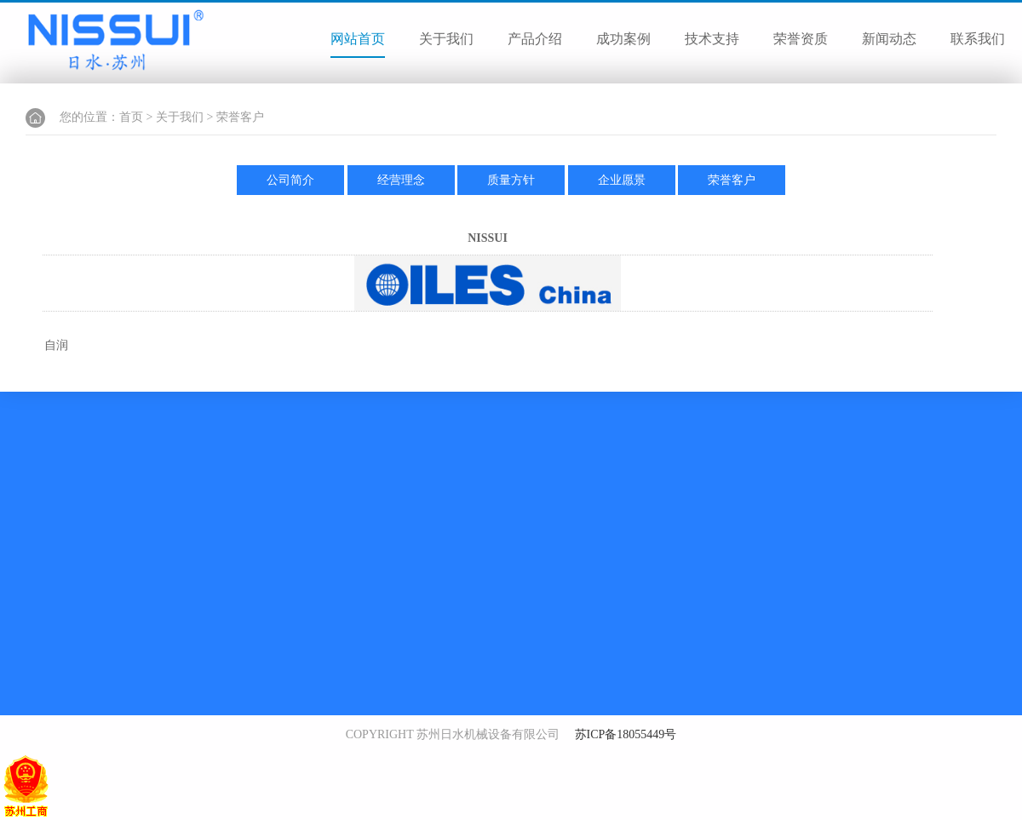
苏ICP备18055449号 (626, 734)
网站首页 (357, 39)
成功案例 (623, 39)
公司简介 (290, 180)
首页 (131, 117)
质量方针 (511, 180)
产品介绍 (535, 39)
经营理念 (401, 180)
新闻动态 (889, 39)
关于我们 (446, 39)
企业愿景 (622, 180)
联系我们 (977, 39)
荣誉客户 (240, 117)
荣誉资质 (800, 39)
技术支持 (712, 39)
